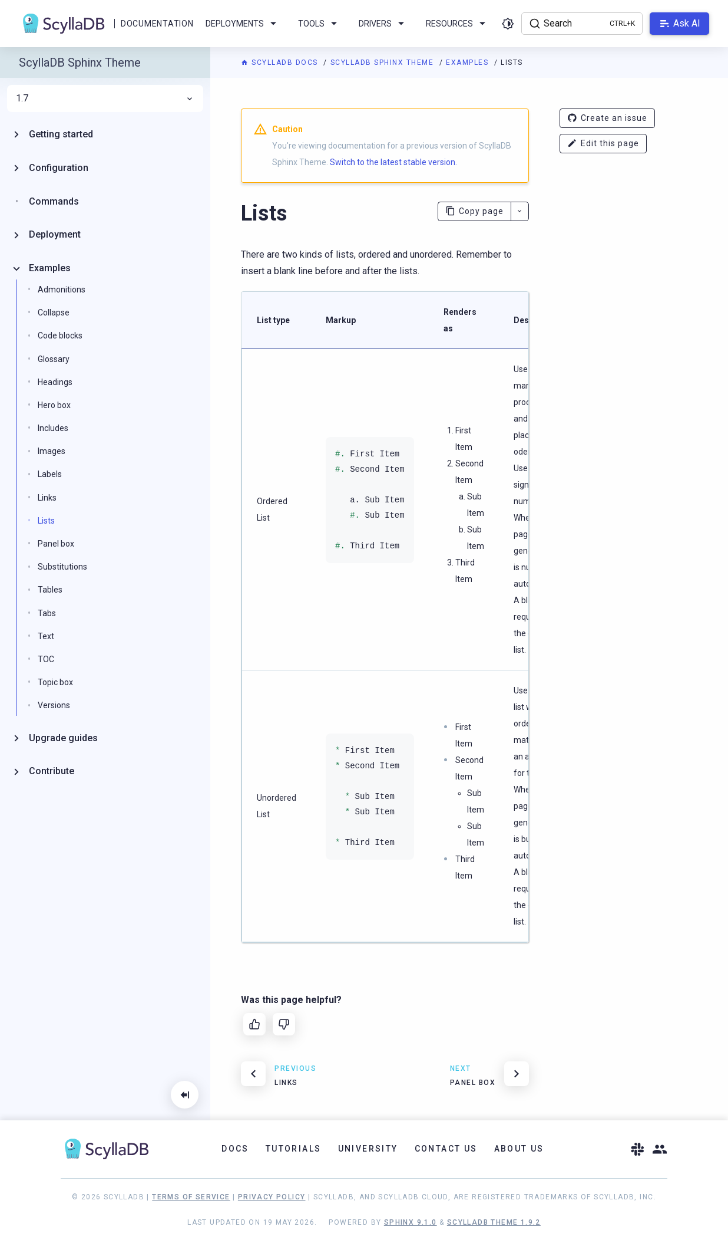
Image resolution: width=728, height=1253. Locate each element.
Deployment (55, 234)
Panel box (56, 543)
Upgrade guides (63, 738)
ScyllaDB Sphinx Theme (383, 62)
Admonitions (61, 289)
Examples (468, 62)
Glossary (54, 359)
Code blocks (60, 335)
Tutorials (294, 1148)
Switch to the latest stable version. (393, 162)
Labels (50, 474)
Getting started (61, 134)
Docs (235, 1148)
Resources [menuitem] (457, 23)
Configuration (58, 167)
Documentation (157, 23)
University (368, 1148)
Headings (55, 382)
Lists (46, 520)
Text (46, 636)
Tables (50, 589)
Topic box (55, 682)
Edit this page (603, 144)
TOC (46, 659)
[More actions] (520, 211)
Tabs (47, 613)
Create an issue (607, 118)
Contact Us (446, 1148)
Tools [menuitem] (319, 23)
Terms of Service (191, 1197)
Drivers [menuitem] (383, 23)
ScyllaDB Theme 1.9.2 (494, 1222)
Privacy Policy (272, 1197)
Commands (54, 201)
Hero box (54, 405)
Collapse (54, 312)
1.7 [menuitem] (105, 98)
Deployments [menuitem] (243, 23)
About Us (519, 1148)
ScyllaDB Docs (280, 62)
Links (47, 497)
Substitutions (62, 566)
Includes (53, 428)
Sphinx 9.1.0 (410, 1222)
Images (51, 451)
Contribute (51, 771)
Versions (54, 705)
